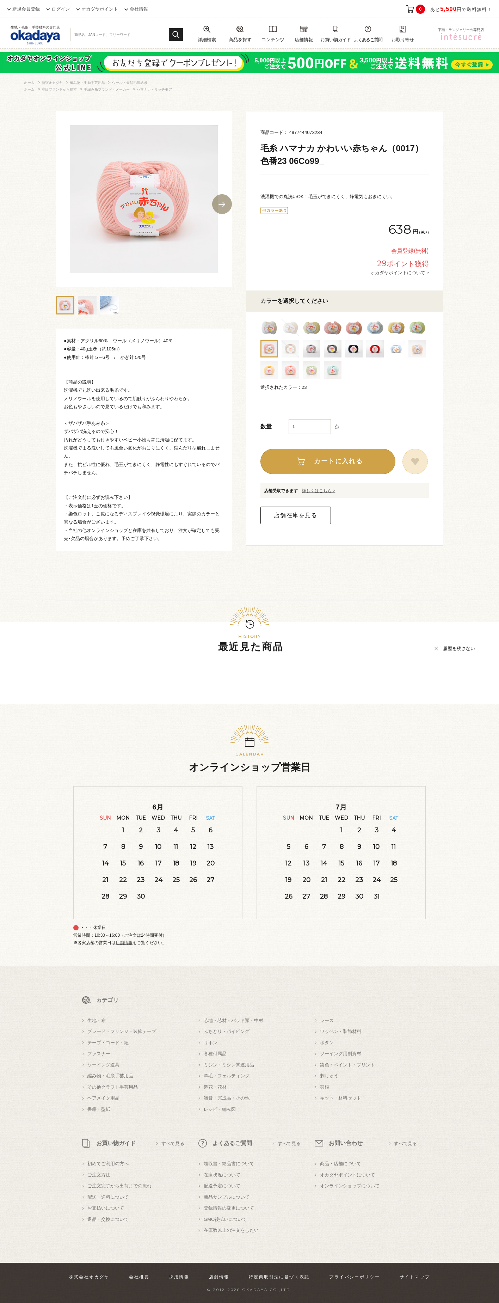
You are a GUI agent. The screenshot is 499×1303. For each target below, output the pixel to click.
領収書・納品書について (229, 1163)
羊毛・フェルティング (227, 1075)
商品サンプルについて (227, 1197)
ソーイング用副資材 (340, 1053)
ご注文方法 (98, 1174)
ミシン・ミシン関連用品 (229, 1065)
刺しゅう (329, 1075)
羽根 (324, 1087)
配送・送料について (108, 1197)
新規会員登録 (26, 9)
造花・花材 (215, 1087)
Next (222, 204)
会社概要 (139, 1276)
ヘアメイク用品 (103, 1098)
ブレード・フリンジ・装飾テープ (121, 1031)
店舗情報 (124, 942)
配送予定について (222, 1185)
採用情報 (179, 1276)
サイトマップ (415, 1276)
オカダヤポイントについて (347, 1174)
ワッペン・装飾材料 (340, 1031)
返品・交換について (108, 1219)
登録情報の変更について (229, 1208)
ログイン (60, 9)
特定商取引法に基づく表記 (279, 1276)
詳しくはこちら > (318, 490)
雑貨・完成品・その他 (227, 1098)
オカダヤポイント (99, 9)
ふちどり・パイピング (227, 1031)
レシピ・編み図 (220, 1109)
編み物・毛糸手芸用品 (110, 1075)
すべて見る (172, 1143)
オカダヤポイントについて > (399, 272)
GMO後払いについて (225, 1219)
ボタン (327, 1042)
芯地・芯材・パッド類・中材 (233, 1020)
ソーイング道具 (103, 1065)
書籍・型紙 (98, 1109)
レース (327, 1020)
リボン (210, 1042)
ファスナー (98, 1053)
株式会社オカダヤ (89, 1276)
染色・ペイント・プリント (347, 1065)
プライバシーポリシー (354, 1276)
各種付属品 (215, 1053)
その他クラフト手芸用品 (112, 1087)
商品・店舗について (340, 1163)
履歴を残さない (459, 648)
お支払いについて (105, 1208)
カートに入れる (338, 461)
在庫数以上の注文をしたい (231, 1230)
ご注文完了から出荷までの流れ (119, 1185)
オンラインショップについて (350, 1185)
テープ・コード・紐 (108, 1042)
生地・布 (96, 1020)
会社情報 (139, 9)
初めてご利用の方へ (108, 1163)
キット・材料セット (340, 1098)
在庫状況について (222, 1174)
